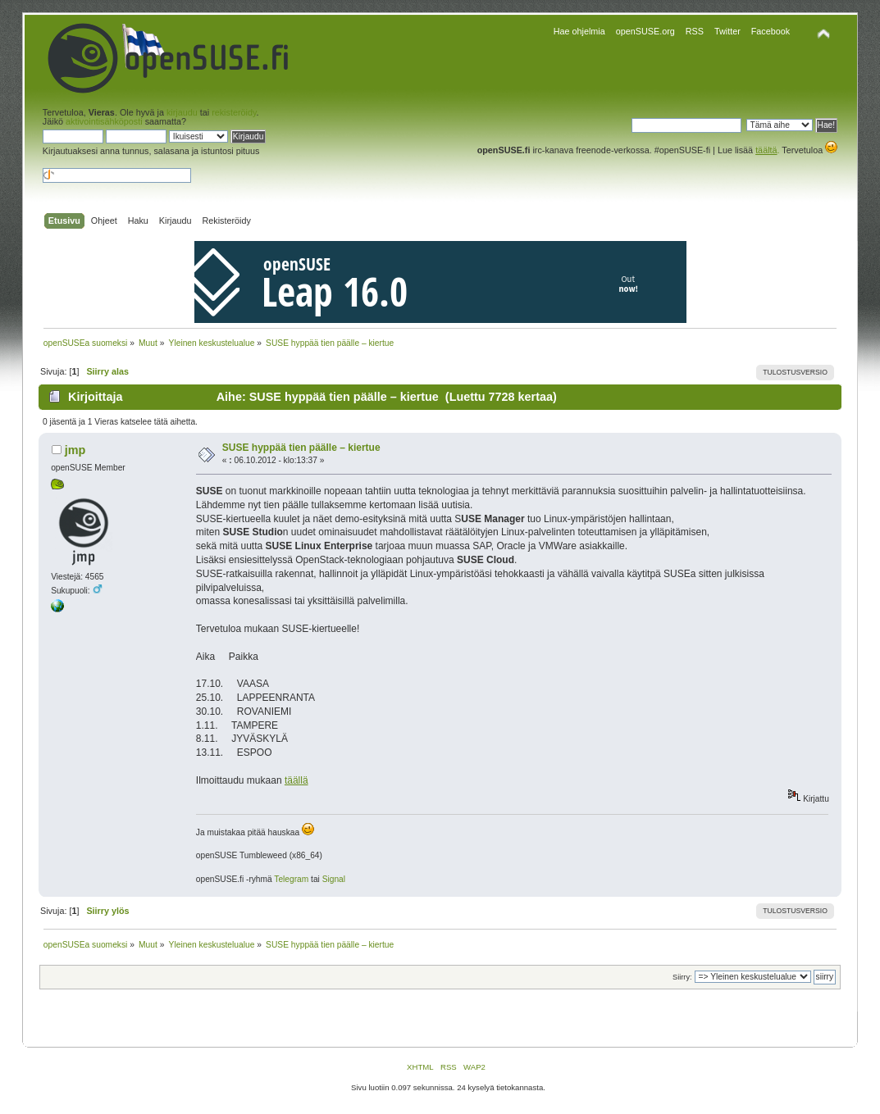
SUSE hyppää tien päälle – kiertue (301, 447)
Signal (333, 879)
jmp (75, 450)
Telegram (291, 879)
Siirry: (682, 977)
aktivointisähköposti (104, 121)
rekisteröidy (234, 112)
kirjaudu (182, 112)
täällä (296, 780)
